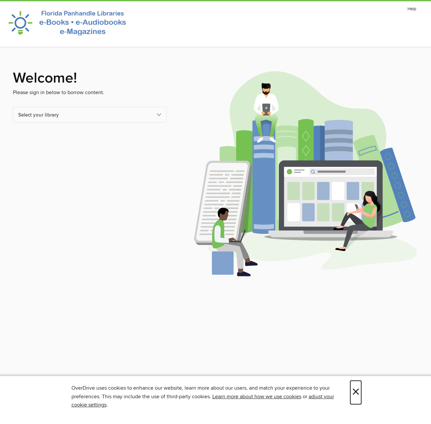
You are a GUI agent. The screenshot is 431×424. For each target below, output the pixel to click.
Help (412, 9)
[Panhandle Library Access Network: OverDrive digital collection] (69, 22)
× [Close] (356, 392)
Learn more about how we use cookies (256, 396)
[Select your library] (90, 115)
